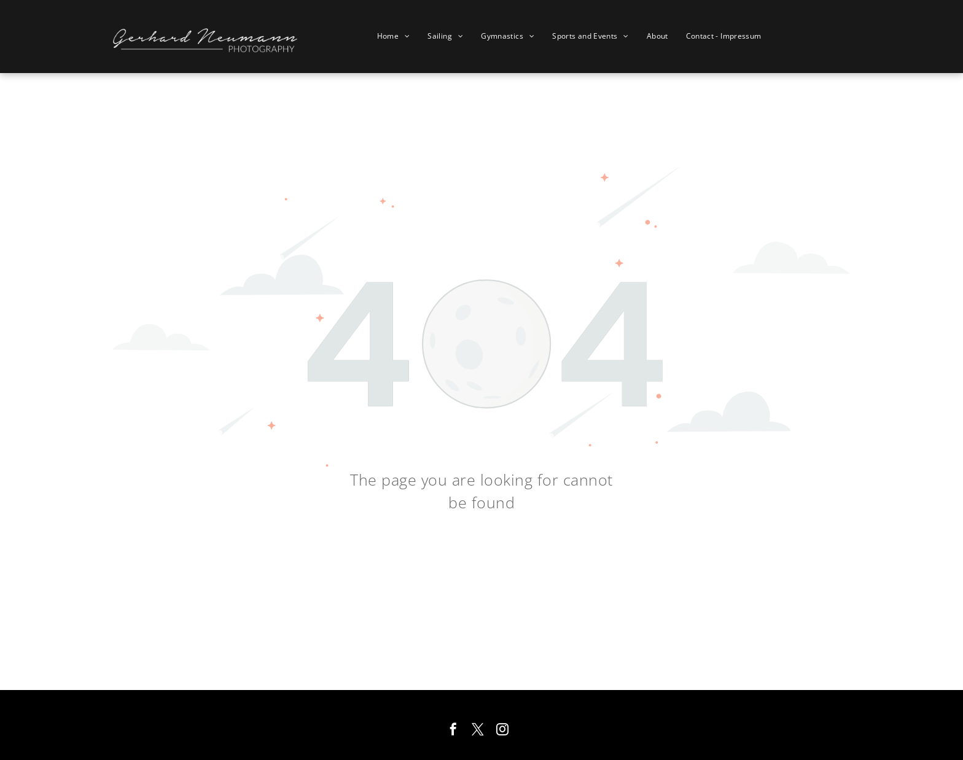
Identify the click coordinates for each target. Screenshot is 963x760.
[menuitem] (398, 36)
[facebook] (453, 731)
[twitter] (478, 731)
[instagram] (502, 731)
